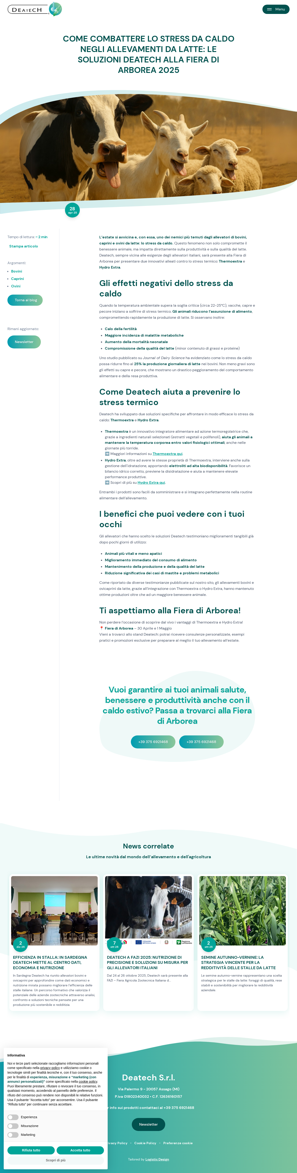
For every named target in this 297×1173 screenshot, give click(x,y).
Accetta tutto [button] (80, 1150)
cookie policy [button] (88, 1081)
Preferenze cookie (178, 1143)
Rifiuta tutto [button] (31, 1150)
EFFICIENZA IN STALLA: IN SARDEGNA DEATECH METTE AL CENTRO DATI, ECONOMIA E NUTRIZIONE (50, 963)
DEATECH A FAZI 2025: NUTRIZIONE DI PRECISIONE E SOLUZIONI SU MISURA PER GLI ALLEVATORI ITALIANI (147, 963)
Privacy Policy (115, 1143)
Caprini (17, 278)
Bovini (16, 271)
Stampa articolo (23, 246)
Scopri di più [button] (56, 1160)
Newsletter (24, 341)
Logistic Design (157, 1159)
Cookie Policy (145, 1143)
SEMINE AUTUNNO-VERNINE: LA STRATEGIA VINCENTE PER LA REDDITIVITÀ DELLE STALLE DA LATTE (238, 963)
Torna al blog (26, 300)
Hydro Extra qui (151, 482)
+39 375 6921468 (153, 741)
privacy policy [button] (50, 1068)
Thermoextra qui (167, 453)
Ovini (15, 286)
